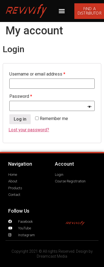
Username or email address (37, 74)
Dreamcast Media (52, 256)
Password (20, 96)
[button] (62, 11)
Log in (20, 119)
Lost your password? (29, 129)
